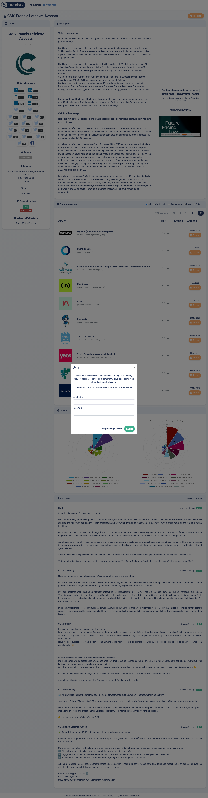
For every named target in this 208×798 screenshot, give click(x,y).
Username (78, 397)
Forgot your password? (112, 428)
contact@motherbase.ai (105, 382)
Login (129, 428)
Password (77, 408)
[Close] (134, 367)
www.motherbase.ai (122, 387)
